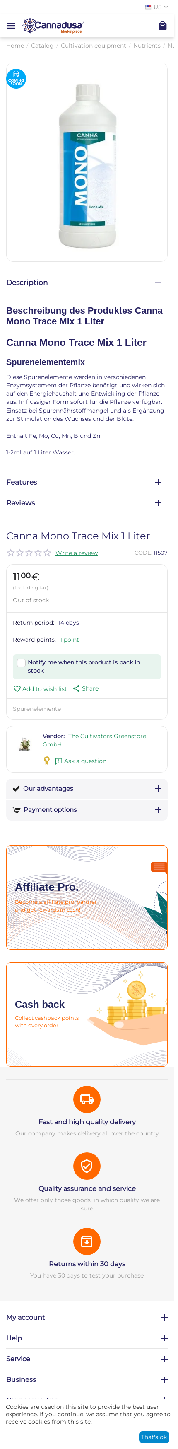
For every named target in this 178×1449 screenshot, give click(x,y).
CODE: (143, 552)
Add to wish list (40, 689)
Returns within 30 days (87, 1264)
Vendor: (54, 736)
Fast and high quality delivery (87, 1122)
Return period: (33, 622)
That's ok (154, 1437)
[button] (85, 688)
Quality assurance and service (87, 1189)
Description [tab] (83, 282)
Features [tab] (83, 482)
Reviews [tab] (83, 503)
